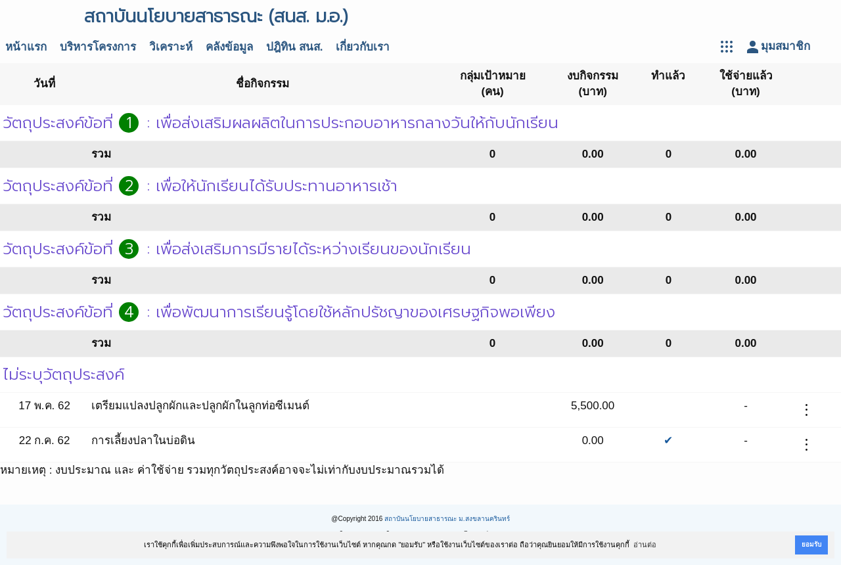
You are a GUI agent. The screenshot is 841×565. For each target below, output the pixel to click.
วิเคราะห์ (171, 47)
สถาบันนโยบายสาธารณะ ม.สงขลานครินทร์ (447, 518)
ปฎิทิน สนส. (294, 47)
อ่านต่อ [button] (644, 545)
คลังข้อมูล (229, 47)
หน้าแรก (26, 47)
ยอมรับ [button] (811, 544)
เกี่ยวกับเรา (363, 47)
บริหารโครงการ (98, 47)
